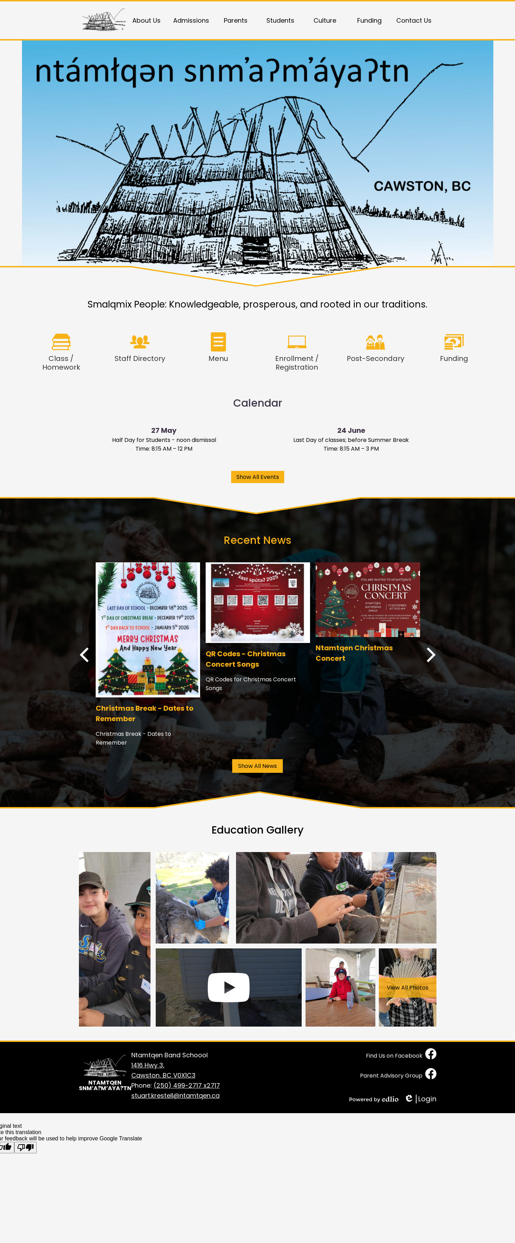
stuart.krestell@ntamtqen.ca (175, 1095)
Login (420, 1099)
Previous (84, 655)
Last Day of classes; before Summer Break (351, 440)
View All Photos (407, 988)
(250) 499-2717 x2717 (187, 1085)
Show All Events (257, 477)
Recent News (257, 540)
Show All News (257, 766)
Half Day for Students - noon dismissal (164, 440)
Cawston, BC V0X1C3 (175, 1070)
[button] (146, 20)
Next (431, 655)
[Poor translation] (25, 1147)
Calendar (257, 403)
